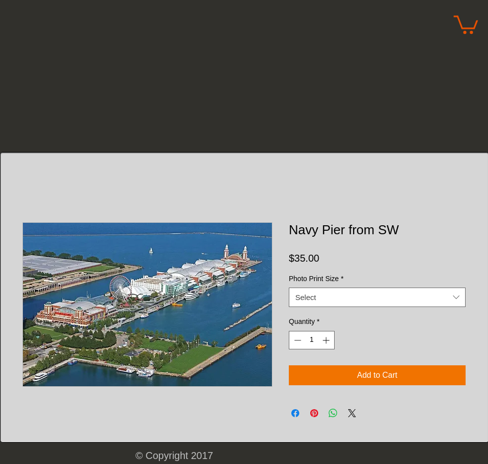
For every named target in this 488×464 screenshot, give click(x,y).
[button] (466, 23)
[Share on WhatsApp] (333, 413)
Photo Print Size (316, 279)
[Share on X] (352, 413)
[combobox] (377, 297)
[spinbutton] (312, 340)
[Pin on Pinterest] (314, 413)
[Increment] (327, 340)
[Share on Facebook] (295, 413)
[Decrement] (296, 340)
